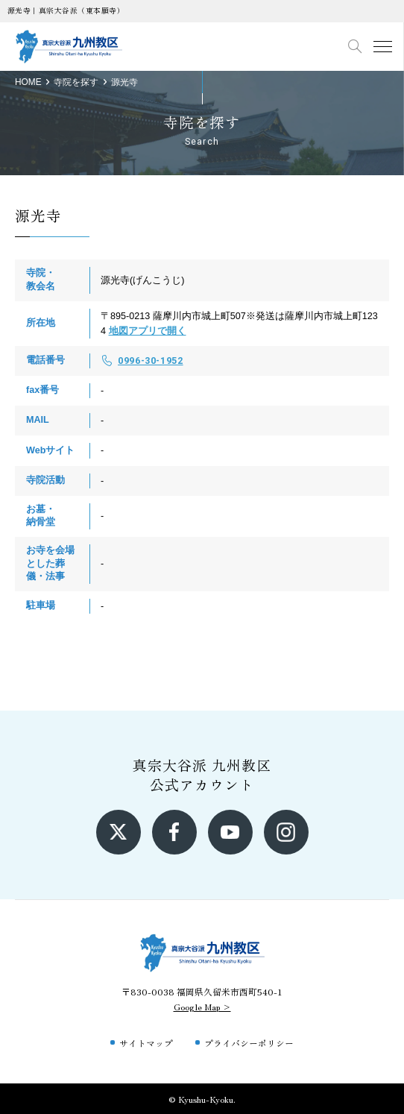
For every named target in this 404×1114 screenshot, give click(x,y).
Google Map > (202, 1006)
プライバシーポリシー (249, 1042)
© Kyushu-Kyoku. (202, 1098)
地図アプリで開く (147, 331)
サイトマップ (146, 1042)
